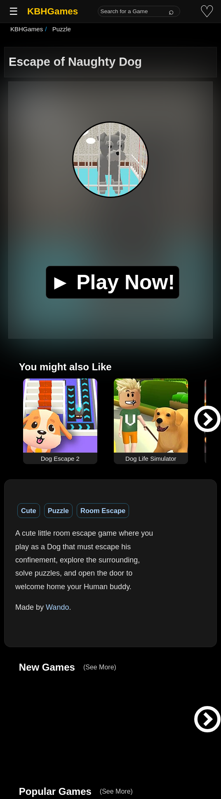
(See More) (99, 667)
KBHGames (52, 11)
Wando (57, 607)
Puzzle (58, 510)
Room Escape (102, 510)
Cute (28, 510)
